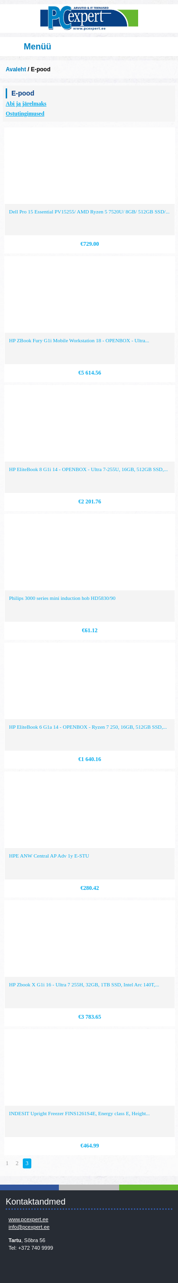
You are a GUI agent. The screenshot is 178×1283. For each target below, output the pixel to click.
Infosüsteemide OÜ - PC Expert (89, 18)
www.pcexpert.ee (28, 1219)
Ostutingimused (25, 113)
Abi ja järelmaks (26, 103)
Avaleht (16, 69)
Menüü (37, 46)
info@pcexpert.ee (29, 1227)
